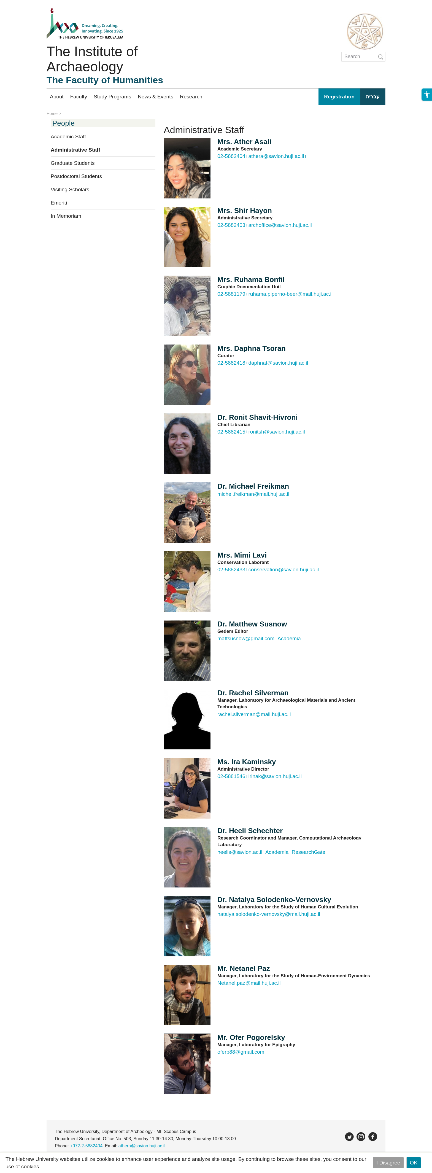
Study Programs (112, 96)
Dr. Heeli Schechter (250, 831)
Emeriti (59, 203)
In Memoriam (66, 216)
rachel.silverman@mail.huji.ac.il (254, 714)
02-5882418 (231, 363)
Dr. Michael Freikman (253, 486)
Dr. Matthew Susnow (252, 624)
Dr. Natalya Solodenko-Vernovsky (274, 899)
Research (191, 96)
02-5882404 (231, 156)
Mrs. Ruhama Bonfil (251, 279)
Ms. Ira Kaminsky (246, 762)
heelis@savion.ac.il (239, 852)
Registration (339, 96)
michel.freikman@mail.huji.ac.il (253, 494)
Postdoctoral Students (76, 176)
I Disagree (388, 1163)
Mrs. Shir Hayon (244, 210)
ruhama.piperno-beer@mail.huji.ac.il (290, 294)
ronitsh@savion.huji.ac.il (276, 432)
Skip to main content (23, 4)
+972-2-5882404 (86, 1146)
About (57, 96)
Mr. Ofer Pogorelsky (251, 1037)
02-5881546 (231, 776)
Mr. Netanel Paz (243, 968)
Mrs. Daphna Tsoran (251, 348)
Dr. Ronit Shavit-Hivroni (257, 417)
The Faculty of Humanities (105, 80)
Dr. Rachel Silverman (253, 693)
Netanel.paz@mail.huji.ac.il (248, 983)
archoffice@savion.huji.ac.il (280, 225)
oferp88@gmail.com (240, 1052)
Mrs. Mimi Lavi (242, 555)
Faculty (78, 96)
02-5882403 (231, 225)
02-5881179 (231, 294)
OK (413, 1163)
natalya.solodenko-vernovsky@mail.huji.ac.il (268, 914)
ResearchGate (308, 852)
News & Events (155, 96)
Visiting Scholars (70, 189)
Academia (289, 638)
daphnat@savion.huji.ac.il (278, 363)
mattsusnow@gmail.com (245, 638)
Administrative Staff (75, 150)
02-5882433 (231, 569)
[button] (427, 94)
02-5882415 (231, 432)
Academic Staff (68, 136)
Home (52, 113)
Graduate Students (73, 163)
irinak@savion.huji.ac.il (275, 776)
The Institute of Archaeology (92, 59)
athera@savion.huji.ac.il (276, 156)
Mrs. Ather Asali (244, 142)
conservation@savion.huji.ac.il (283, 569)
